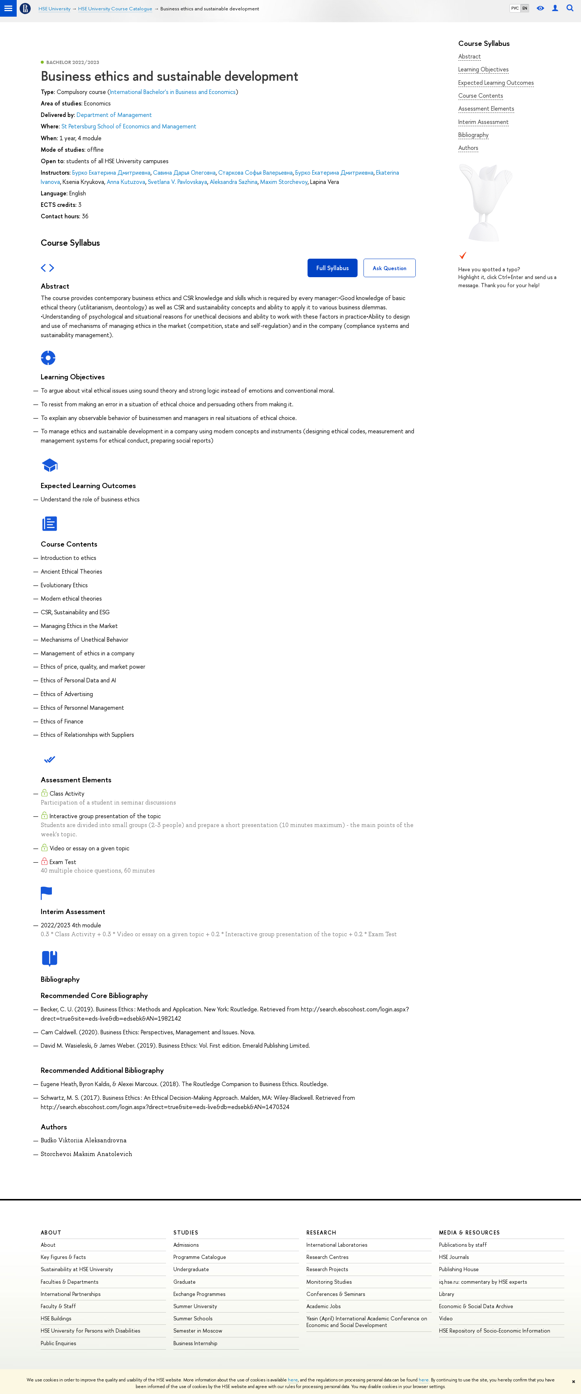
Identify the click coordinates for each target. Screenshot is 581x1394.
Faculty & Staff (58, 1306)
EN (524, 8)
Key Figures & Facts (63, 1256)
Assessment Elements (486, 108)
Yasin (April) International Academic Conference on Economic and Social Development (366, 1322)
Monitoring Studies (329, 1281)
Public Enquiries (58, 1343)
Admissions (186, 1244)
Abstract (469, 56)
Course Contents (480, 95)
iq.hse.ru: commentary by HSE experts (483, 1281)
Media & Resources (469, 1232)
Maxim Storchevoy (284, 182)
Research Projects (327, 1269)
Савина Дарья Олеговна (184, 172)
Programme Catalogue (199, 1256)
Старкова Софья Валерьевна (255, 172)
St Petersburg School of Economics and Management (129, 126)
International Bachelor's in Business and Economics (173, 92)
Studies (185, 1232)
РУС (515, 8)
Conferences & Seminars (335, 1293)
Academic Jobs (323, 1306)
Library (446, 1293)
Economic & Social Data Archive (476, 1306)
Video (446, 1318)
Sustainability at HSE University (77, 1269)
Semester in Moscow (197, 1330)
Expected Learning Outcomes (496, 82)
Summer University (195, 1306)
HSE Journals (454, 1256)
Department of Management (114, 115)
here (293, 1380)
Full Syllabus (332, 268)
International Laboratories (336, 1244)
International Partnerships (70, 1293)
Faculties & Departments (69, 1281)
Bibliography (473, 135)
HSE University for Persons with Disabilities (90, 1330)
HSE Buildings (56, 1318)
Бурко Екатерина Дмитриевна (111, 172)
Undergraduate (191, 1269)
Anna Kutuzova (126, 182)
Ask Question (389, 268)
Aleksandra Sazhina (234, 182)
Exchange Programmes (199, 1293)
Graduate (184, 1281)
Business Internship (195, 1343)
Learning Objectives (483, 69)
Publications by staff (463, 1244)
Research (321, 1232)
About (51, 1232)
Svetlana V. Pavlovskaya (177, 182)
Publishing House (459, 1269)
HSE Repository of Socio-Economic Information (494, 1330)
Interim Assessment (483, 122)
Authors (468, 148)
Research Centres (327, 1256)
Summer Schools (192, 1318)
